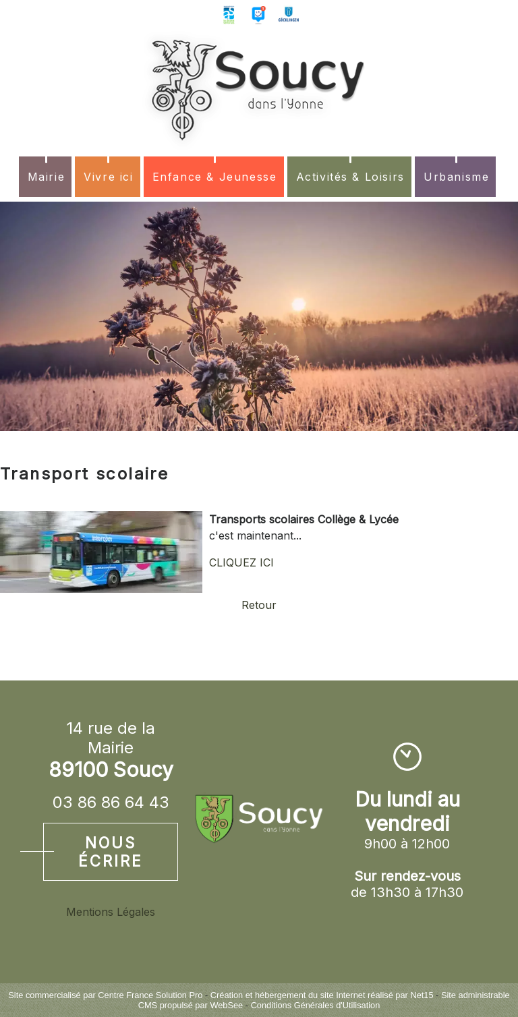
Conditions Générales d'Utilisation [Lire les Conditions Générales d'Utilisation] (315, 1005)
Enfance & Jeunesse (214, 176)
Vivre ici (108, 176)
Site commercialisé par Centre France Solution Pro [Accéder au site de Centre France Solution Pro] (105, 995)
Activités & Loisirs (350, 176)
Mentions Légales (110, 912)
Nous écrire (110, 852)
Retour (259, 605)
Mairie (46, 176)
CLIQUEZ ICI (241, 562)
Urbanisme (456, 176)
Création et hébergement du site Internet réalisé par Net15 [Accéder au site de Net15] (322, 995)
